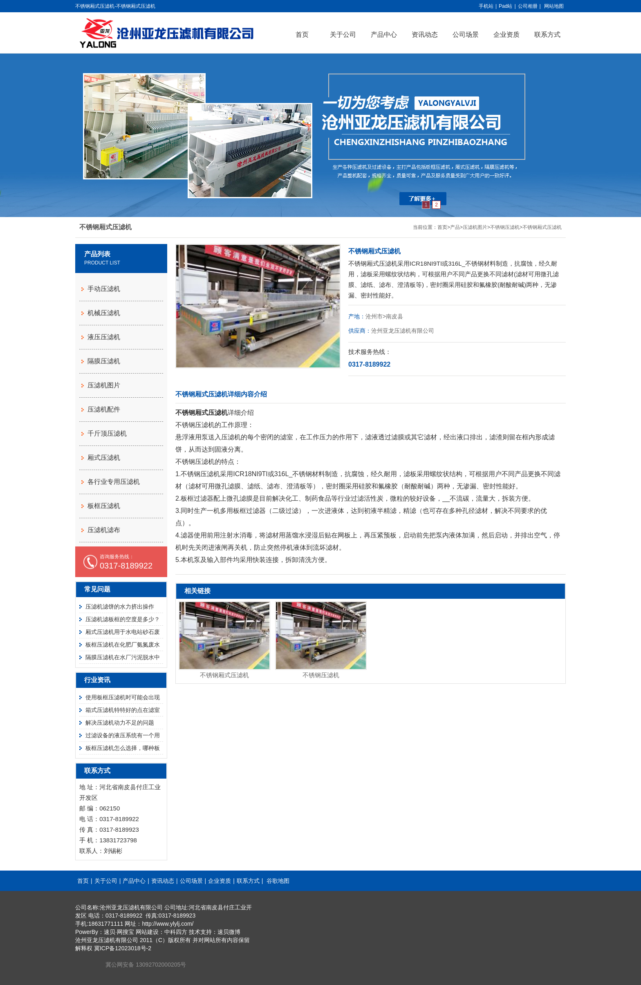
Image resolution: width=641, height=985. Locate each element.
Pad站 (505, 6)
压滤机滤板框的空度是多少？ (122, 619)
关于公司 (343, 34)
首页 (302, 34)
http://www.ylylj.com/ (167, 923)
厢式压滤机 (103, 457)
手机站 (486, 6)
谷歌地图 (278, 881)
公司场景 (466, 34)
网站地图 (554, 6)
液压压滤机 (103, 337)
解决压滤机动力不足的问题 (119, 722)
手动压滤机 (103, 288)
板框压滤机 (103, 505)
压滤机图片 (475, 227)
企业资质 (506, 34)
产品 (455, 227)
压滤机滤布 (103, 529)
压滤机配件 (103, 409)
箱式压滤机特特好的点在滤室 (122, 710)
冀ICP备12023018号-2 (122, 948)
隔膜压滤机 (103, 361)
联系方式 (547, 34)
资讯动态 (425, 34)
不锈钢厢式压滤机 (542, 227)
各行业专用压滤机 (113, 481)
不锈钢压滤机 (505, 227)
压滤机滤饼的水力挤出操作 (119, 606)
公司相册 (528, 6)
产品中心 (384, 34)
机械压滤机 (103, 312)
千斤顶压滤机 (107, 433)
